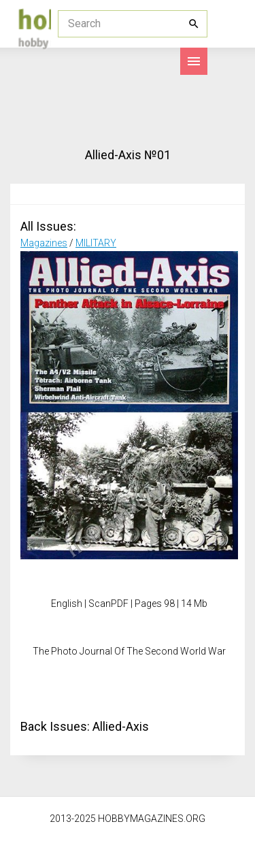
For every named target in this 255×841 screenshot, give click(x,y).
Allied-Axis (120, 726)
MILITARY (95, 242)
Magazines (43, 242)
